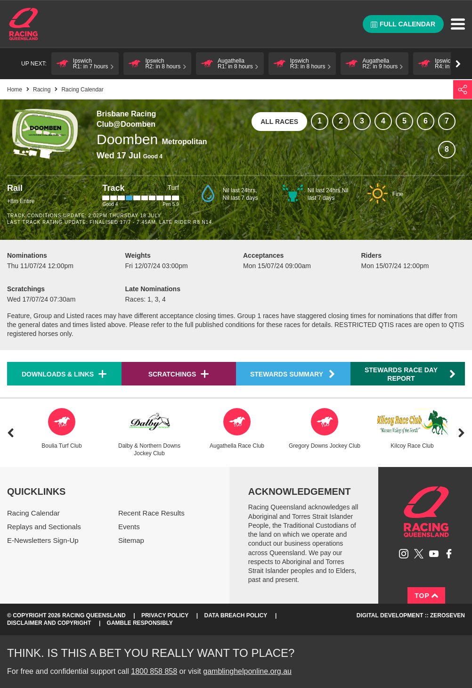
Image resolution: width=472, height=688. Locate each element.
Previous (10, 432)
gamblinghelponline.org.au (247, 671)
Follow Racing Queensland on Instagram (403, 553)
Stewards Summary (293, 374)
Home (23, 24)
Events (129, 527)
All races (279, 121)
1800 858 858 (154, 671)
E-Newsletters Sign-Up (43, 540)
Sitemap (131, 540)
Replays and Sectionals (44, 527)
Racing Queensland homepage (426, 512)
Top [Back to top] (426, 595)
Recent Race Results (151, 513)
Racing (41, 89)
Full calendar (403, 24)
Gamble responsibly (140, 623)
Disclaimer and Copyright (49, 623)
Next (461, 432)
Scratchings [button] (172, 374)
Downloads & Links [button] (58, 374)
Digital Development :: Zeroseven (411, 615)
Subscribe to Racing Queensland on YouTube (434, 553)
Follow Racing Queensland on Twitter (418, 553)
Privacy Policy (164, 615)
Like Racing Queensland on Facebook (449, 553)
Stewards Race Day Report (410, 374)
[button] (85, 63)
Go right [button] (458, 63)
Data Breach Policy (236, 615)
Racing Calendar (33, 513)
